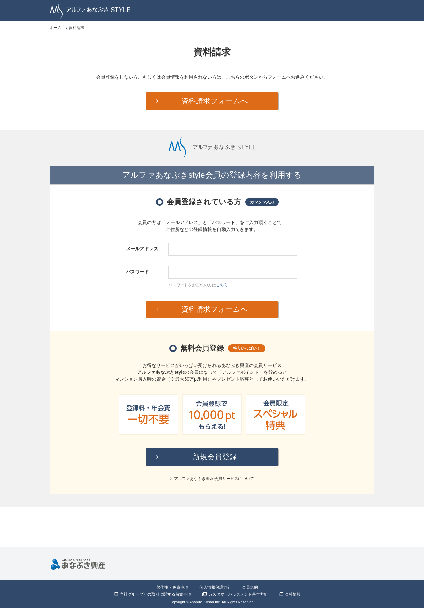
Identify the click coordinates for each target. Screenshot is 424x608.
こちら (222, 285)
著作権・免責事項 (172, 587)
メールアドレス (142, 248)
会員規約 (250, 587)
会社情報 (293, 594)
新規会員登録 (215, 457)
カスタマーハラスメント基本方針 (238, 594)
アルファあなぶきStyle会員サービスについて (214, 478)
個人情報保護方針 (215, 587)
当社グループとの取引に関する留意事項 (155, 594)
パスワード (137, 271)
